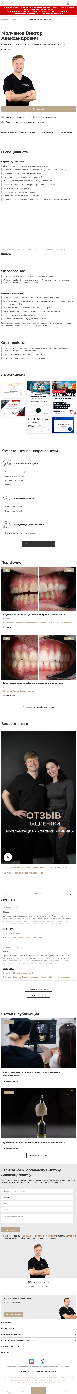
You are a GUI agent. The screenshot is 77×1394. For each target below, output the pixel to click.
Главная (4, 19)
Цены (23, 1392)
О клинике (6, 1322)
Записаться (38, 109)
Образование (28, 133)
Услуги (9, 1392)
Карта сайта (50, 1372)
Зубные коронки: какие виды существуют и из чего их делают (34, 1142)
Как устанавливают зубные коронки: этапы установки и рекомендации (31, 1073)
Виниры (8, 484)
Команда (16, 19)
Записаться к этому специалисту (38, 544)
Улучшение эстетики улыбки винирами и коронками (34, 614)
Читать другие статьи (38, 1155)
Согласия (70, 1236)
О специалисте (9, 133)
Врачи (53, 1392)
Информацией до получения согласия (39, 1236)
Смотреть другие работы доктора (38, 707)
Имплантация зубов (24, 498)
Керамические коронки (14, 476)
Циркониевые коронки (14, 480)
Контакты (5, 1353)
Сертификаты (65, 133)
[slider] (38, 589)
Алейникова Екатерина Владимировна (20, 623)
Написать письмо (13, 1314)
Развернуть (6, 254)
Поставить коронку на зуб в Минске (19, 472)
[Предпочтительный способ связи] (37, 1209)
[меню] (74, 2)
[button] (36, 893)
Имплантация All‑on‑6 (13, 511)
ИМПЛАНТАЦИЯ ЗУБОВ (10, 1347)
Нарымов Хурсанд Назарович (25, 977)
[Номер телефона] (37, 1197)
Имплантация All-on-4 (13, 507)
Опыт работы (46, 133)
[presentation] (6, 891)
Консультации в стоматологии (29, 525)
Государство (27, 1372)
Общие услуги (7, 1328)
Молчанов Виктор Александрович (55, 623)
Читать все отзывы (38, 995)
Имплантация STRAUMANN (26, 867)
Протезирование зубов (26, 463)
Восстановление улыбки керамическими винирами (33, 683)
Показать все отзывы (38, 989)
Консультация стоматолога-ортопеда (20, 533)
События (39, 1372)
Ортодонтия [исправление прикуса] (17, 1341)
